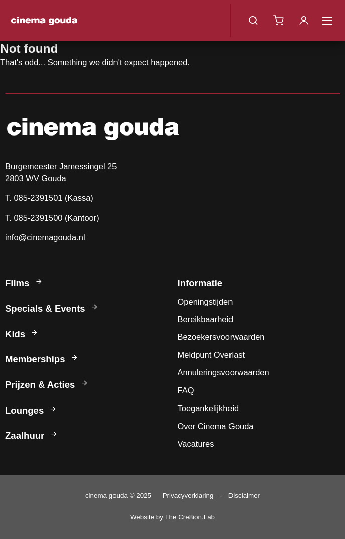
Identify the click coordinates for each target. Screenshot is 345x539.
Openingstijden (205, 301)
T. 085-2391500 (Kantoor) (52, 217)
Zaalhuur (32, 435)
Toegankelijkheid (208, 408)
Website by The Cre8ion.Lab (172, 517)
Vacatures (196, 443)
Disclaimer (244, 495)
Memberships (42, 359)
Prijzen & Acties (47, 384)
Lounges (31, 410)
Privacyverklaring (188, 495)
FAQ (186, 390)
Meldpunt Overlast (211, 354)
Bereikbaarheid (206, 319)
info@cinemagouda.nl (45, 237)
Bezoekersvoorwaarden (221, 336)
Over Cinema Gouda (216, 426)
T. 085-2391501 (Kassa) (49, 197)
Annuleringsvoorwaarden (223, 372)
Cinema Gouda (44, 20)
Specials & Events (52, 308)
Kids (22, 334)
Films (24, 283)
